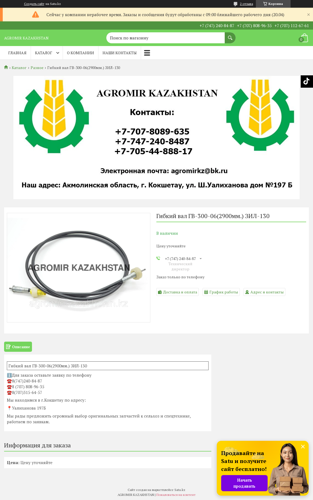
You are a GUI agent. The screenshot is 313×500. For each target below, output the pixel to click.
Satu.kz (179, 490)
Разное (37, 67)
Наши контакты (120, 52)
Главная (17, 52)
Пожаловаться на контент (175, 495)
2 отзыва (246, 4)
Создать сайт (34, 4)
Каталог (43, 52)
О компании (80, 52)
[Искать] (230, 35)
